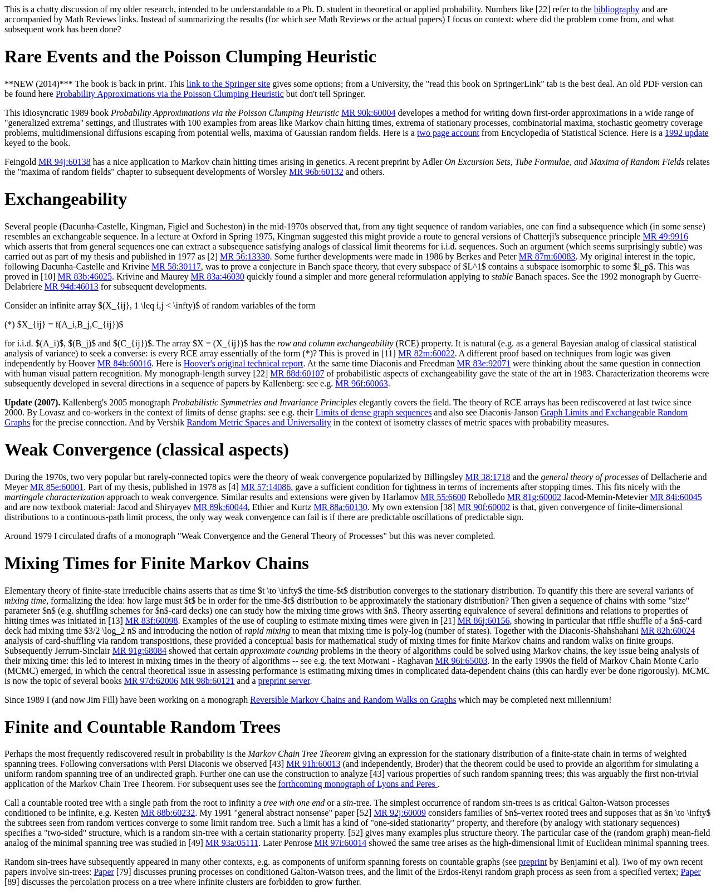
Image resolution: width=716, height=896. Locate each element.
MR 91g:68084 (139, 650)
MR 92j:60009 (400, 812)
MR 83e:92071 (483, 363)
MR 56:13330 (244, 256)
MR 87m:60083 (547, 256)
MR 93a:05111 (231, 843)
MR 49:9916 (665, 236)
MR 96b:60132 (316, 172)
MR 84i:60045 (676, 497)
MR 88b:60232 (168, 812)
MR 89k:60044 (220, 507)
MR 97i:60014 (340, 843)
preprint (533, 861)
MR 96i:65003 (461, 660)
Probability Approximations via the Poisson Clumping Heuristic (170, 94)
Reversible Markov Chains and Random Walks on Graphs (353, 699)
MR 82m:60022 (426, 353)
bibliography (617, 9)
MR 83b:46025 (85, 276)
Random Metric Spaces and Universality (259, 422)
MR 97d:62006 (151, 681)
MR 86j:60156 (484, 620)
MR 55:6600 (443, 497)
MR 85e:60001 (57, 487)
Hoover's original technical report (243, 363)
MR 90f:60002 (484, 507)
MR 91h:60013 (313, 763)
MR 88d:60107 (297, 373)
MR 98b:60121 (207, 681)
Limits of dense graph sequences (374, 412)
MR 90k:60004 (368, 112)
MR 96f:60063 (361, 383)
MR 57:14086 (266, 487)
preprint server (284, 681)
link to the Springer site (228, 84)
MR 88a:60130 (340, 507)
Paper (104, 872)
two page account (448, 133)
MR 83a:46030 (217, 276)
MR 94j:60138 (64, 162)
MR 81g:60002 (534, 497)
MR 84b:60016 (124, 363)
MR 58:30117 (176, 266)
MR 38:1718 (487, 477)
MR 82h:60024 (668, 630)
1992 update (687, 133)
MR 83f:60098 (151, 620)
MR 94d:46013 (72, 286)
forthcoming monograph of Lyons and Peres (358, 784)
